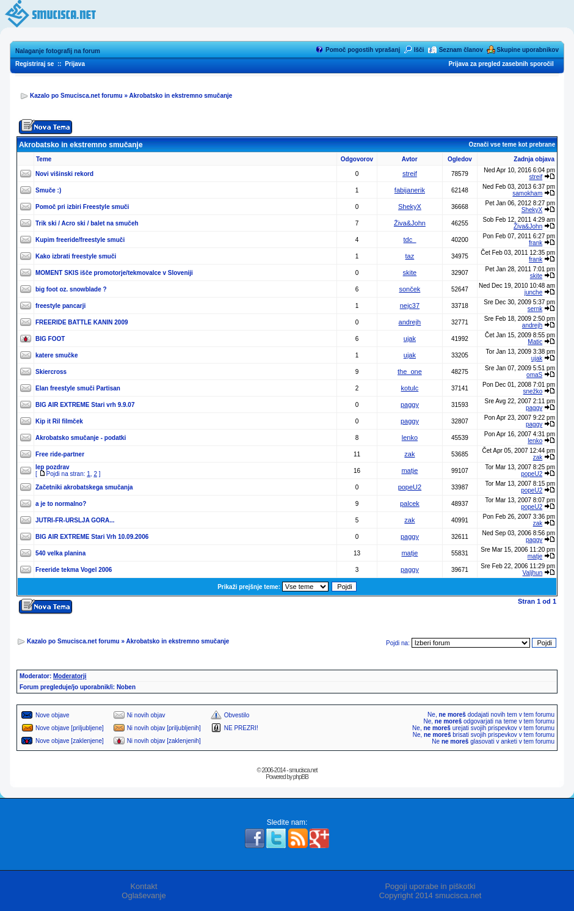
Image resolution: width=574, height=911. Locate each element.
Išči (419, 49)
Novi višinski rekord (64, 173)
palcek (410, 503)
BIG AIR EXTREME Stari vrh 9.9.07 (84, 404)
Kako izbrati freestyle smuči (75, 256)
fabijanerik (409, 190)
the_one (410, 371)
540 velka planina (60, 553)
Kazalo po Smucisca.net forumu (76, 95)
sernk (535, 308)
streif (409, 173)
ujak (410, 338)
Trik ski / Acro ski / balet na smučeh (87, 223)
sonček (409, 289)
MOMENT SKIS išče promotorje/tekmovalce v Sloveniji (114, 272)
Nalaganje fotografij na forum (57, 51)
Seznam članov (461, 49)
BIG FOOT (50, 338)
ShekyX (409, 206)
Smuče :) (48, 190)
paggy (410, 404)
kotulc (410, 388)
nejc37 (410, 305)
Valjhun (533, 572)
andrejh (410, 322)
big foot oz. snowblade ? (71, 289)
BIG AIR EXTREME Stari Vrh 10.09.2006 (91, 536)
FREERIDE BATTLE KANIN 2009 (81, 322)
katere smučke (56, 355)
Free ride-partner (59, 454)
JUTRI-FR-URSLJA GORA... (75, 520)
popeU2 (531, 473)
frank (535, 243)
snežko (533, 391)
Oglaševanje (143, 895)
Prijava (75, 63)
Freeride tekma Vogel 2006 (73, 569)
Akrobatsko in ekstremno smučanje (180, 95)
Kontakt (143, 886)
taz (410, 256)
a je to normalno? (60, 503)
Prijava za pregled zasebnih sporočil (500, 63)
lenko (410, 437)
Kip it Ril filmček (59, 421)
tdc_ (410, 239)
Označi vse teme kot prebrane (511, 144)
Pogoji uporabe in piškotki (430, 886)
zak (409, 454)
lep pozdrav (52, 467)
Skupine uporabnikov (527, 49)
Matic (535, 341)
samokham (527, 193)
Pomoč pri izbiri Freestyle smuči (82, 206)
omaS (534, 374)
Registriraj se (34, 63)
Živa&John (410, 223)
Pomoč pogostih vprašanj (362, 49)
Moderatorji (69, 676)
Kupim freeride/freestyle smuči (80, 239)
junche (533, 292)
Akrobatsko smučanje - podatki (80, 437)
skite (410, 272)
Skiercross (51, 371)
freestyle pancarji (60, 305)
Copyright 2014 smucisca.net (430, 895)
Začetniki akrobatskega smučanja (84, 487)
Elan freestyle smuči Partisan (77, 388)
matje (409, 470)
